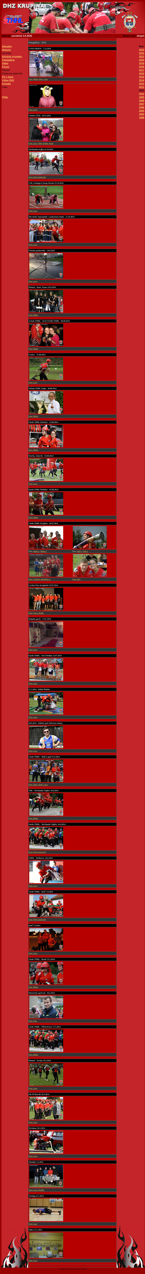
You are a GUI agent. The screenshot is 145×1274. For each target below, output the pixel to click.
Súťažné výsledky (12, 56)
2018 (141, 67)
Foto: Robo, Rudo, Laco (38, 784)
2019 (141, 63)
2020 (141, 60)
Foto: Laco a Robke (36, 1190)
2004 (141, 114)
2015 (141, 77)
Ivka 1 (79, 551)
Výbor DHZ (8, 80)
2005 (141, 111)
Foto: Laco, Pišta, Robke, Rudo (41, 143)
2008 (141, 100)
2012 (141, 87)
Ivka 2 (85, 551)
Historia (6, 50)
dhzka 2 (43, 551)
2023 (141, 50)
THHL (5, 97)
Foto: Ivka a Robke (36, 613)
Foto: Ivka (33, 1021)
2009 (141, 97)
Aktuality (7, 46)
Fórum (5, 67)
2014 (141, 80)
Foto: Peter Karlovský (37, 177)
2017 (141, 70)
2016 (141, 73)
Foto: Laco (33, 110)
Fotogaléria (8, 60)
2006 (141, 107)
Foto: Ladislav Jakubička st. (40, 579)
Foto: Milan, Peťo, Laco (38, 79)
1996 (141, 117)
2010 (141, 94)
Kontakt (6, 83)
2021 (141, 56)
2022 (141, 53)
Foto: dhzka (33, 315)
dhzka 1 (36, 551)
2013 (141, 83)
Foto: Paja (76, 579)
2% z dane (7, 77)
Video (5, 63)
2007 (141, 104)
